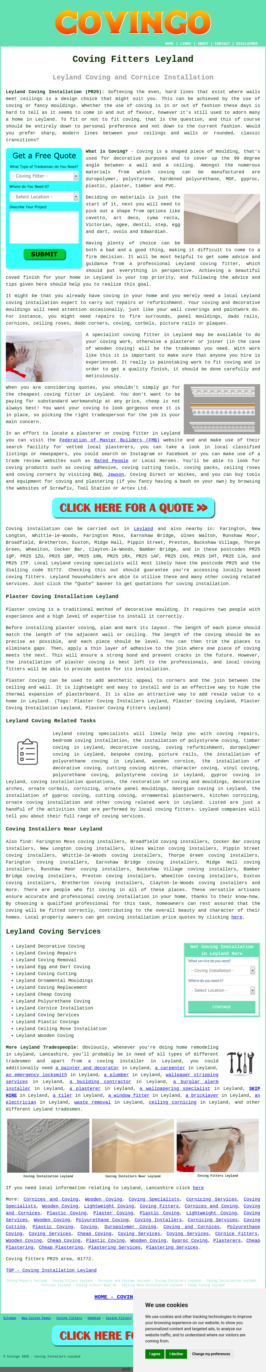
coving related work (142, 802)
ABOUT (203, 44)
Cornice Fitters (236, 1233)
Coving (88, 1226)
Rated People (111, 460)
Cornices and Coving (51, 1199)
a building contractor (101, 1081)
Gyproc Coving (190, 1240)
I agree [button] (154, 1354)
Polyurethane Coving (102, 1220)
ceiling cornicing (173, 1102)
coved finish (23, 277)
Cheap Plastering (61, 1247)
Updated (94, 1318)
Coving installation (33, 528)
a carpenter (170, 1068)
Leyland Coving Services (53, 932)
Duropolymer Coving (130, 1226)
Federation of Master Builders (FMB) (109, 440)
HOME (169, 44)
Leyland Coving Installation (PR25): (55, 91)
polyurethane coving (80, 775)
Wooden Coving (103, 1199)
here (236, 917)
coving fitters (25, 576)
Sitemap (9, 1318)
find (25, 841)
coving (144, 105)
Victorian (98, 224)
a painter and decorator (87, 1068)
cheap (153, 401)
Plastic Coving (67, 1213)
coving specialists (99, 563)
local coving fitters (166, 809)
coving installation (134, 917)
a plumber (116, 1074)
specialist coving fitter (126, 334)
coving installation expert (42, 302)
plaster (120, 185)
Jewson (116, 474)
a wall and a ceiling (161, 165)
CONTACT (222, 44)
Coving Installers (158, 1220)
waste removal (92, 1102)
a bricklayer (202, 1095)
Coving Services (50, 1233)
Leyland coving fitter (207, 263)
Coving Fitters (159, 1206)
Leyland (143, 528)
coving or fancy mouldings (41, 105)
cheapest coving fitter (49, 394)
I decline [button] (176, 1354)
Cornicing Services (211, 1199)
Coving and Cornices (191, 1226)
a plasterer (85, 1088)
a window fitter (129, 1095)
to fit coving (120, 119)
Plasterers (227, 1240)
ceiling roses (51, 323)
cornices (17, 323)
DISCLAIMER (247, 44)
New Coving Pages (36, 1318)
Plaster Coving (113, 1213)
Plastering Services (114, 1247)
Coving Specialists (154, 1199)
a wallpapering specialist (174, 1088)
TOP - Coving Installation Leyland (51, 1270)
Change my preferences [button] (211, 1354)
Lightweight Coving (109, 1206)
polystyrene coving (142, 775)
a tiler (62, 1095)
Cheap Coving (94, 1233)
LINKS (185, 44)
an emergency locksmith (36, 1074)
